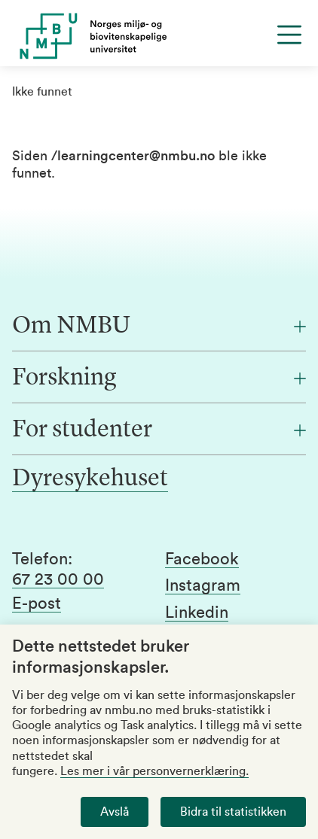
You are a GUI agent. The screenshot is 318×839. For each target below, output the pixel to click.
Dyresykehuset (90, 479)
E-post (36, 603)
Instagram (202, 585)
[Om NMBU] (159, 327)
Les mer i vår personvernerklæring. (154, 771)
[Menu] (289, 34)
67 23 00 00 (58, 579)
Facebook (202, 559)
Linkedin (196, 612)
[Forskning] (159, 378)
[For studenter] (159, 430)
